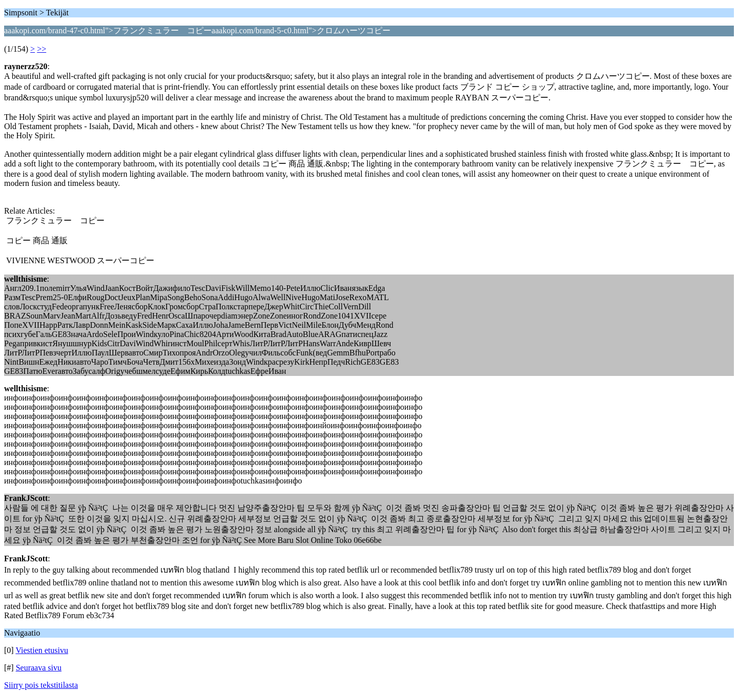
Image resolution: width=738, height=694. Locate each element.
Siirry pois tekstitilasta (41, 685)
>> (41, 49)
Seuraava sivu (38, 667)
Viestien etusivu (41, 650)
